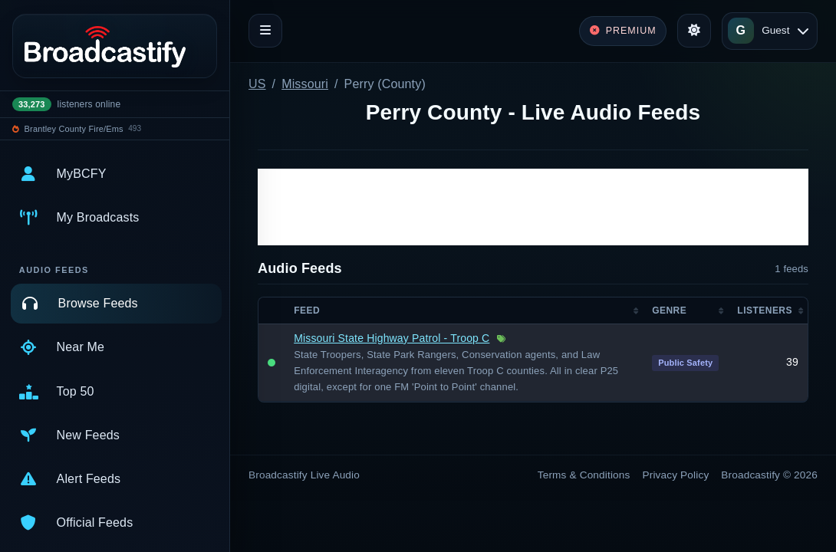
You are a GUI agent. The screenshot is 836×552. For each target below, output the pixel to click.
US (257, 83)
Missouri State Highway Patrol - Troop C (391, 338)
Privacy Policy (676, 475)
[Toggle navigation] (265, 31)
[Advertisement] (533, 207)
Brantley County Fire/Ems (74, 128)
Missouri (304, 83)
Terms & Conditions (584, 475)
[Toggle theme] (694, 31)
